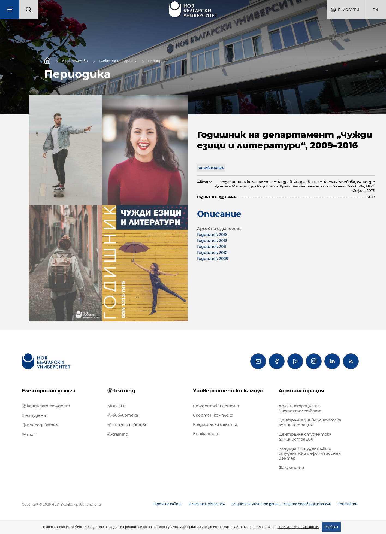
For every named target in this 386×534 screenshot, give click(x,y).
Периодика (157, 61)
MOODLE (116, 405)
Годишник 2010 (212, 252)
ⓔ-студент (34, 415)
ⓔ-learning (121, 391)
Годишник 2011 (211, 246)
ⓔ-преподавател (40, 425)
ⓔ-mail (28, 434)
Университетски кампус (228, 391)
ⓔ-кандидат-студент (46, 405)
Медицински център (215, 424)
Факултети (291, 467)
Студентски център (216, 405)
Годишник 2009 (212, 258)
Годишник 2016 (212, 234)
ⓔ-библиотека (122, 415)
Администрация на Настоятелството (300, 408)
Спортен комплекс (213, 415)
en (376, 10)
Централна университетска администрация (310, 422)
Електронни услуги (49, 391)
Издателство (75, 61)
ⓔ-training (117, 434)
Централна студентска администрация (305, 437)
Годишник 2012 (212, 240)
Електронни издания (118, 61)
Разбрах (331, 527)
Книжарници (206, 433)
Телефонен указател (206, 504)
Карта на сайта (167, 504)
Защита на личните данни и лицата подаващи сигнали (281, 504)
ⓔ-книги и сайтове (127, 424)
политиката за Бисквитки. (298, 527)
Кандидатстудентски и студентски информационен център (310, 453)
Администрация (301, 391)
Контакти (347, 504)
